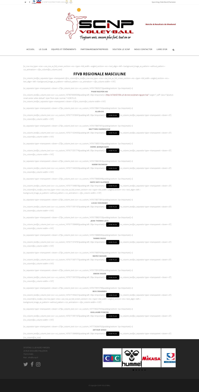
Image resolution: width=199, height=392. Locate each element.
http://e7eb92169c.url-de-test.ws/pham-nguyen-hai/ (127, 95)
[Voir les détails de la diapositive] (112, 357)
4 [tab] (142, 370)
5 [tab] (145, 370)
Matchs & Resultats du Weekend (161, 24)
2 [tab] (136, 370)
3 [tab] (139, 370)
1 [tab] (133, 370)
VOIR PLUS (113, 115)
